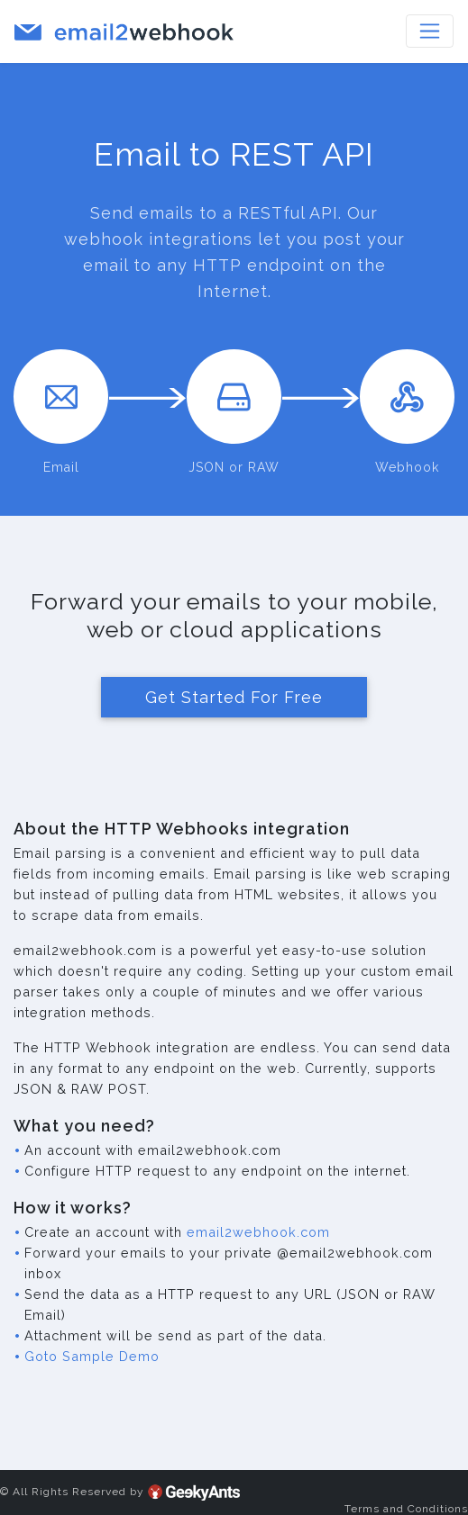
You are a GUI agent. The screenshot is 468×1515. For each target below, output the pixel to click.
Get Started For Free (234, 697)
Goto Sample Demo (92, 1356)
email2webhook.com (256, 1232)
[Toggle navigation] (430, 31)
